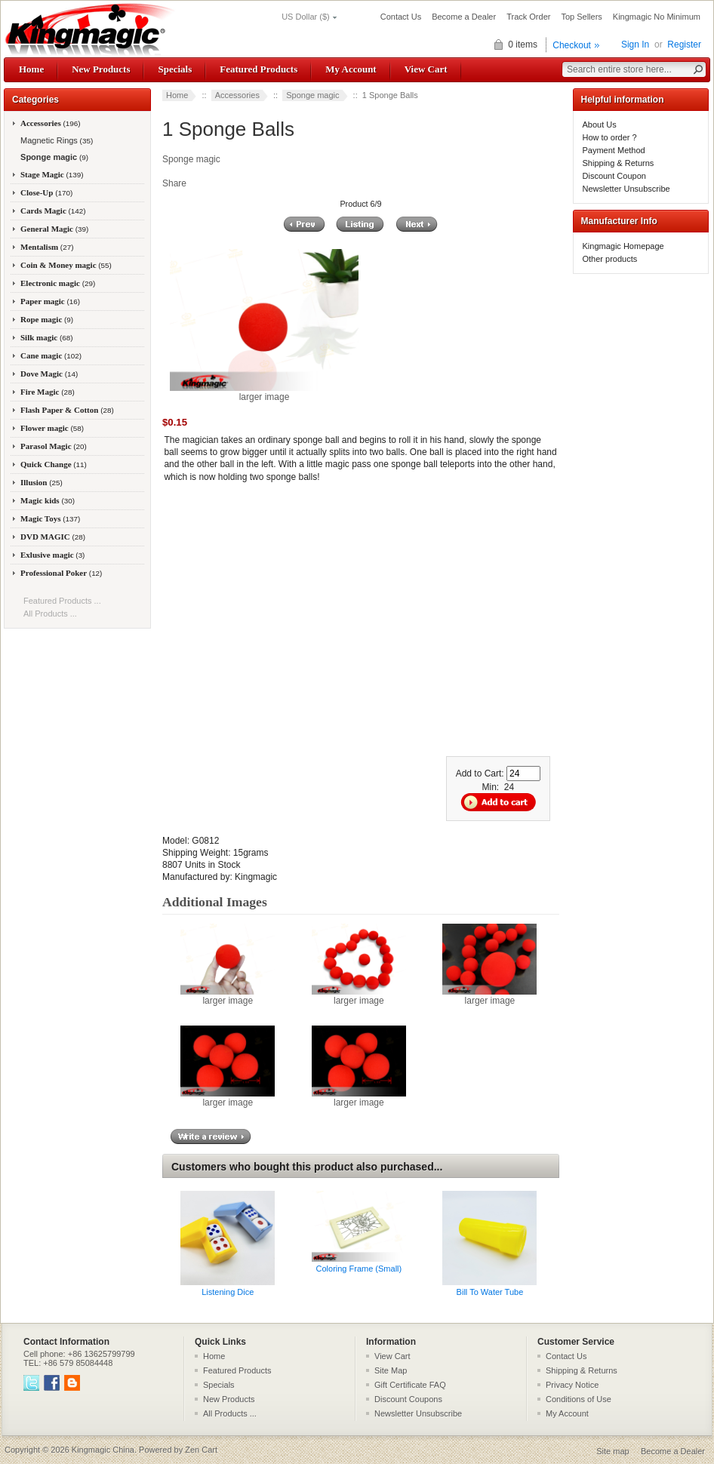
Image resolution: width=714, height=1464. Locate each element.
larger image (227, 996)
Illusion (41, 482)
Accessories (237, 95)
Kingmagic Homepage (623, 246)
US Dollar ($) (306, 16)
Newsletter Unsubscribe (626, 188)
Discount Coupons (408, 1399)
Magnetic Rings (55, 140)
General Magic (54, 228)
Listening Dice (228, 1291)
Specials (175, 69)
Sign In (635, 44)
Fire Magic (47, 391)
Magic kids (47, 500)
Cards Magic (53, 210)
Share (174, 183)
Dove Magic (49, 373)
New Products (101, 69)
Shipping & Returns (618, 163)
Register (684, 44)
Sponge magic (312, 95)
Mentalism (46, 246)
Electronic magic (57, 283)
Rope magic (46, 319)
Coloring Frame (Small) (359, 1268)
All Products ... (50, 613)
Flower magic (52, 427)
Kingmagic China (103, 1449)
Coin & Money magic (66, 264)
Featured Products (258, 69)
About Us (600, 124)
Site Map (390, 1370)
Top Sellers (581, 16)
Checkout (571, 45)
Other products (610, 258)
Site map (612, 1451)
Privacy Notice (572, 1384)
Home (31, 69)
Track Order (528, 16)
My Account (350, 69)
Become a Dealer (464, 16)
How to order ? (610, 137)
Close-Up (46, 192)
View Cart (426, 69)
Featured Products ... (62, 600)
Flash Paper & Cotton (67, 409)
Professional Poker (61, 572)
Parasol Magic (53, 446)
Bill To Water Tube (490, 1291)
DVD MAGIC (52, 536)
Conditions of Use (578, 1399)
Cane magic (51, 355)
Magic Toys (50, 518)
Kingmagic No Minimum (656, 16)
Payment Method (614, 150)
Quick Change (53, 464)
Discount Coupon (614, 175)
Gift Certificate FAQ (410, 1384)
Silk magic (46, 337)
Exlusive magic (52, 554)
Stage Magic (52, 174)
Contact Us (400, 16)
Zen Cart (201, 1449)
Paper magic (50, 301)
